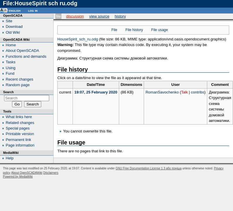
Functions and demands (26, 56)
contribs (197, 92)
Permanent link (18, 139)
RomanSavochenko (162, 92)
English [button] (14, 10)
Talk (184, 92)
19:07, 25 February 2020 (95, 92)
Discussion (75, 16)
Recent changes (19, 79)
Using (11, 68)
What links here (19, 117)
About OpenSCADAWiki (26, 172)
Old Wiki (13, 32)
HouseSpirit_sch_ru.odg (77, 39)
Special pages (18, 128)
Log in (32, 10)
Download (14, 26)
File (58, 16)
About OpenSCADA (22, 50)
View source (99, 16)
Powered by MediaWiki (18, 176)
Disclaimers (50, 172)
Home (11, 45)
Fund (10, 73)
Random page (18, 85)
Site (9, 21)
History (120, 16)
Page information (20, 145)
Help (10, 158)
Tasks (11, 62)
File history (134, 30)
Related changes (20, 122)
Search (8, 92)
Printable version (20, 134)
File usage (159, 30)
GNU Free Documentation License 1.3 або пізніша (148, 168)
